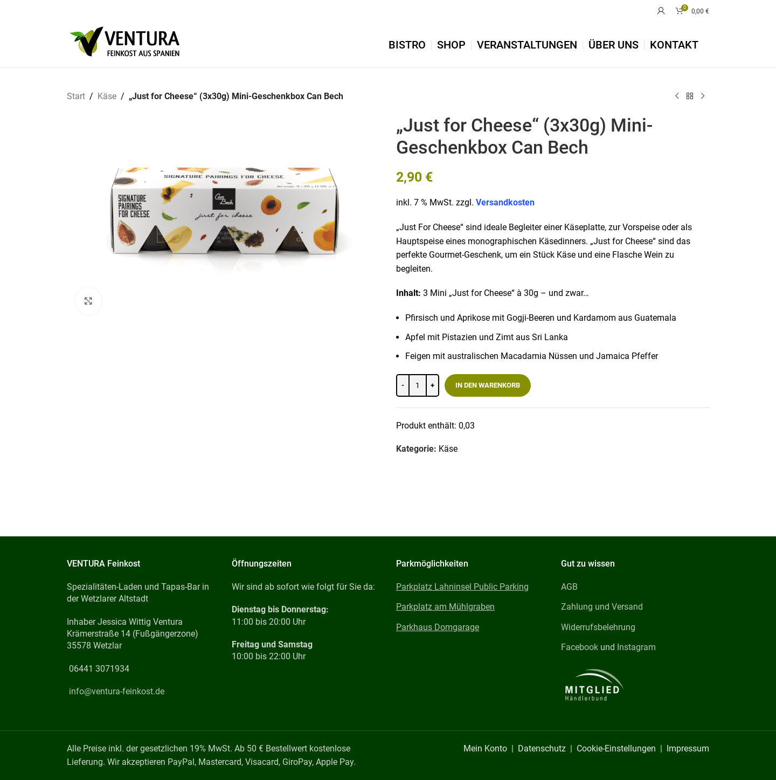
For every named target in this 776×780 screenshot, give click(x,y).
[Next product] (702, 96)
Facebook (579, 647)
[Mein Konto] (661, 11)
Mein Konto (485, 748)
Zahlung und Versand (602, 607)
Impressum (688, 748)
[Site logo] (124, 44)
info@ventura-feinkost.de (116, 691)
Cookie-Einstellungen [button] (616, 748)
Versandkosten (505, 202)
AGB (569, 587)
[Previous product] (676, 96)
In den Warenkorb (487, 385)
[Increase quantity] (432, 385)
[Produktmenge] (418, 385)
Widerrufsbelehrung (598, 627)
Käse (107, 96)
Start (76, 96)
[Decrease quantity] (403, 385)
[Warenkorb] (692, 11)
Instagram (636, 647)
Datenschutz (542, 748)
